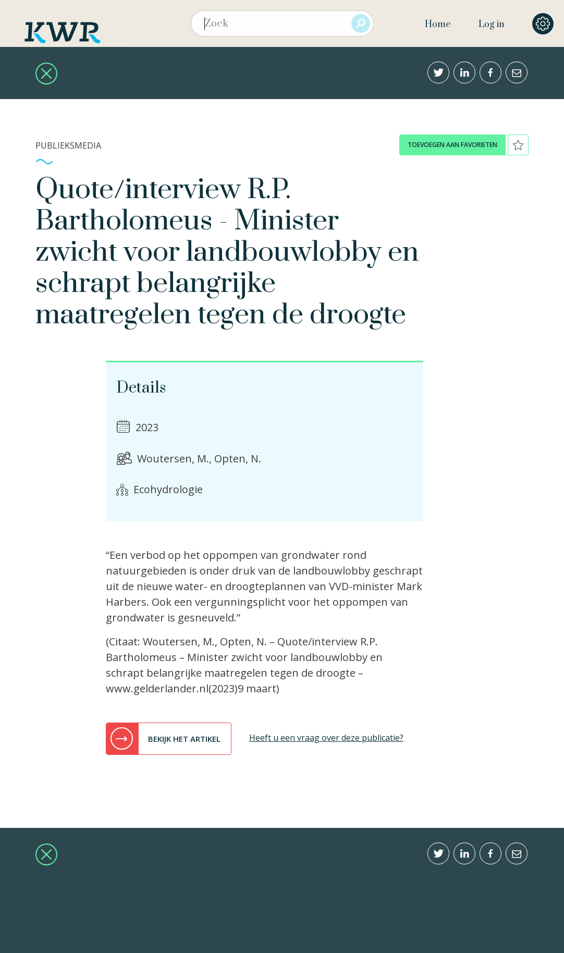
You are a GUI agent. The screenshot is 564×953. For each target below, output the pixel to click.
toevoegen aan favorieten (452, 144)
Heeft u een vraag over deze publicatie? (326, 737)
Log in (491, 24)
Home (437, 24)
